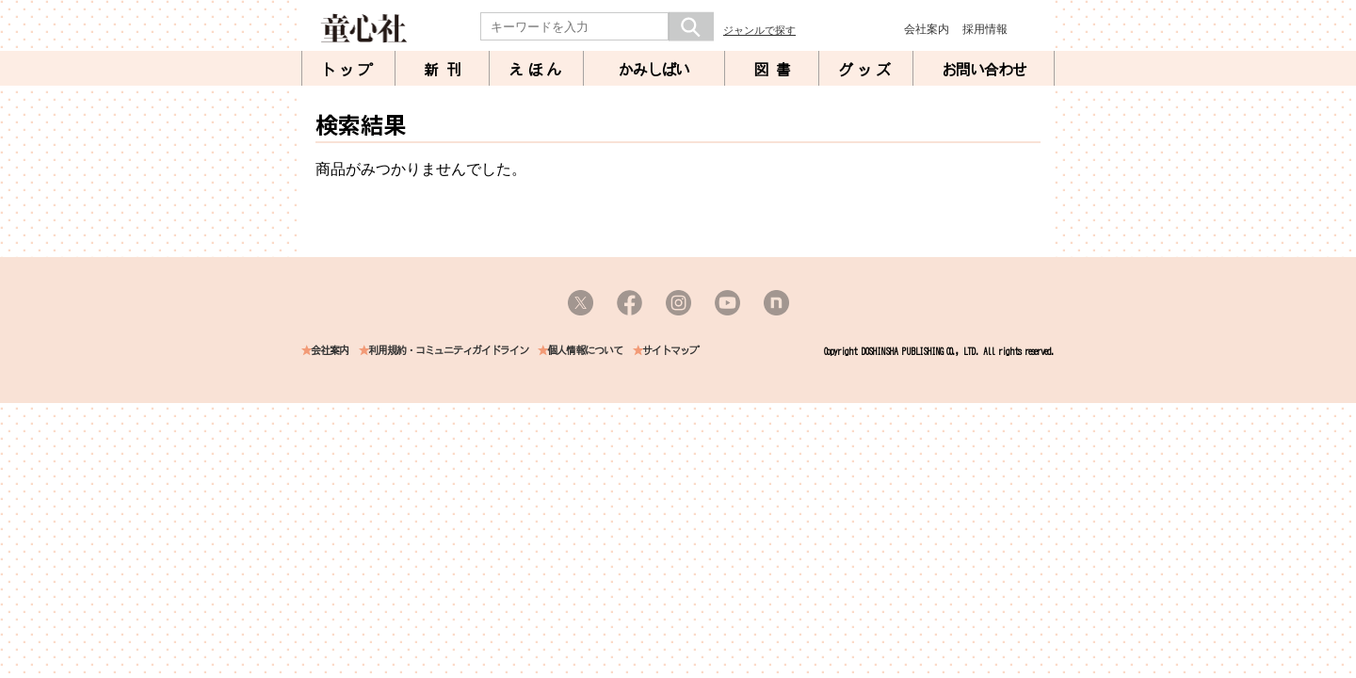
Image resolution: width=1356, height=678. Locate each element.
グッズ (866, 69)
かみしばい (654, 69)
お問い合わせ (984, 69)
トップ (348, 69)
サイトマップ (670, 351)
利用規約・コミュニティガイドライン (448, 351)
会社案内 (926, 29)
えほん (536, 69)
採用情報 (985, 29)
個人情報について (584, 351)
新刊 (446, 69)
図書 (776, 69)
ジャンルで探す (759, 30)
